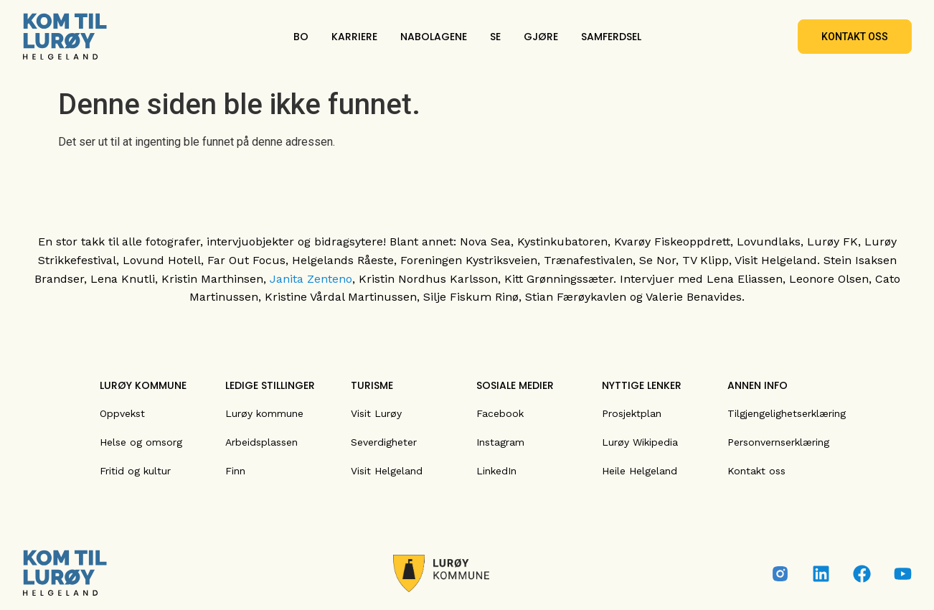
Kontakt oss (756, 471)
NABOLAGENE (433, 36)
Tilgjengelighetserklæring (786, 413)
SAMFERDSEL (611, 36)
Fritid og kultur (135, 471)
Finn (235, 471)
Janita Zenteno (311, 279)
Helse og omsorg (141, 442)
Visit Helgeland (387, 471)
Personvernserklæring (778, 442)
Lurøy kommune (264, 413)
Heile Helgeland (639, 471)
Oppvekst (122, 413)
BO (300, 36)
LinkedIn (496, 471)
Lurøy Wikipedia (640, 442)
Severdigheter (384, 442)
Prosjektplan (631, 413)
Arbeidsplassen (261, 442)
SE (495, 36)
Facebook (500, 413)
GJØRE (541, 36)
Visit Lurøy (376, 413)
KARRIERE (354, 36)
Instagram (500, 442)
